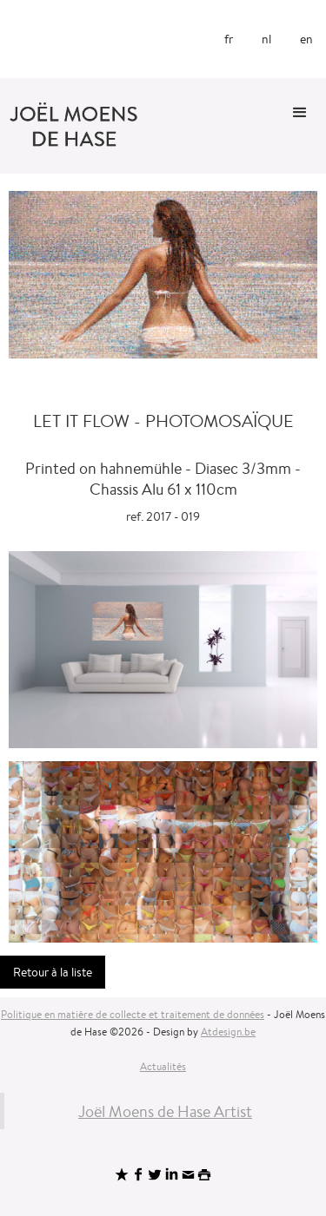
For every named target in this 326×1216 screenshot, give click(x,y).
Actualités (163, 1066)
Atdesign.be (228, 1031)
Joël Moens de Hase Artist (165, 1111)
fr (228, 39)
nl (266, 39)
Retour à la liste (52, 972)
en (306, 39)
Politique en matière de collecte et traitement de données (132, 1014)
